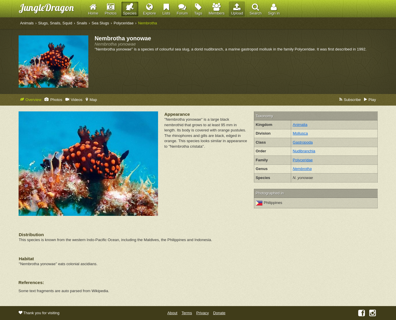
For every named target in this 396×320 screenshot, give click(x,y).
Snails (82, 23)
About (172, 313)
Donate (219, 313)
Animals (27, 23)
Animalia (300, 124)
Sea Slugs (100, 23)
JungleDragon (46, 7)
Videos (74, 99)
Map (91, 99)
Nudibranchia (304, 151)
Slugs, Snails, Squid (55, 23)
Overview (30, 99)
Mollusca (300, 133)
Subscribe (350, 99)
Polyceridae (124, 23)
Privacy (202, 313)
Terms (187, 313)
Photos (53, 99)
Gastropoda (303, 142)
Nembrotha (147, 23)
